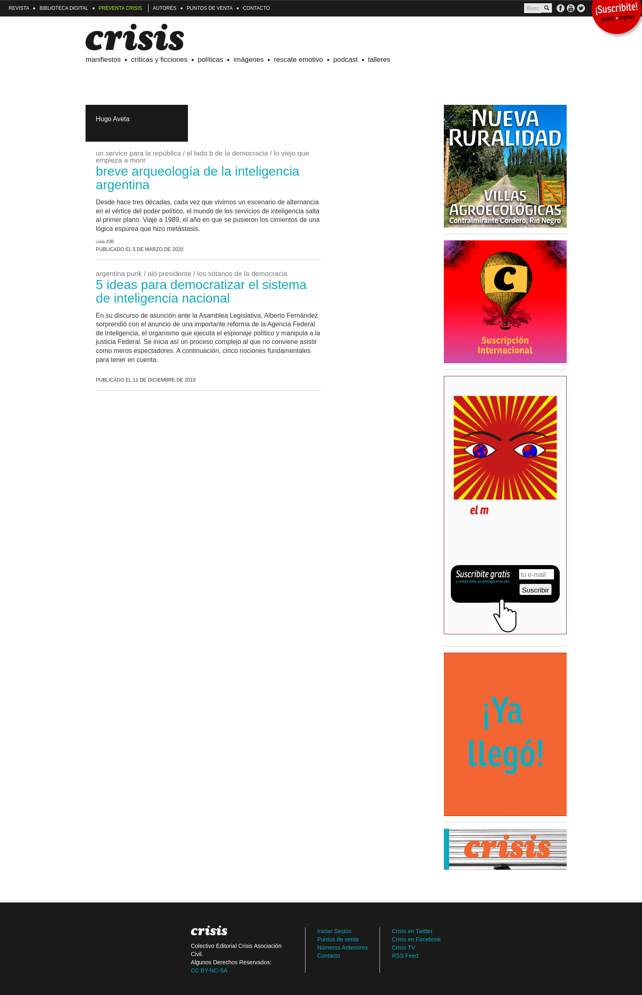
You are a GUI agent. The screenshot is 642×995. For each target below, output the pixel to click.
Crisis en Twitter (412, 931)
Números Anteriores (342, 947)
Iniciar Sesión (334, 931)
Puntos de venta (210, 8)
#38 (109, 241)
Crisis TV (570, 8)
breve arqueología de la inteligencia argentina (197, 178)
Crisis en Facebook (416, 939)
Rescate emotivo (298, 59)
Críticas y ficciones (159, 59)
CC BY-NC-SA (209, 970)
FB (560, 8)
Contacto (256, 8)
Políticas (210, 59)
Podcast (345, 59)
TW (580, 8)
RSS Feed (405, 955)
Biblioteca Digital (63, 8)
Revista (19, 8)
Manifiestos (103, 59)
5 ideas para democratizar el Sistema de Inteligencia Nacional (201, 291)
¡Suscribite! (616, 13)
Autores (164, 8)
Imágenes (248, 59)
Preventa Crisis (120, 8)
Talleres (379, 59)
